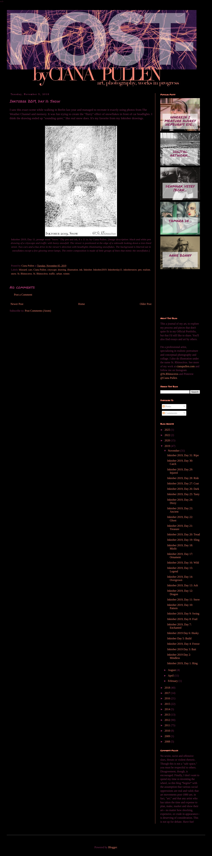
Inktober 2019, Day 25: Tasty (183, 494)
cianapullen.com (185, 366)
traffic (52, 273)
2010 (168, 730)
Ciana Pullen (39, 269)
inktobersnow (130, 269)
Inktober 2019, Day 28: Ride (183, 478)
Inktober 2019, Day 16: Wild (183, 562)
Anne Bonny (180, 255)
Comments (170, 413)
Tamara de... (180, 220)
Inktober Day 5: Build (179, 638)
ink (80, 269)
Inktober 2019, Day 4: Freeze (183, 643)
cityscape (52, 269)
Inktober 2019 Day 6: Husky (183, 633)
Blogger (112, 847)
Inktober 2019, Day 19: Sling (183, 539)
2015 (168, 703)
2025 (168, 429)
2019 (168, 445)
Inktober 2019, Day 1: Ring (182, 663)
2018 (168, 687)
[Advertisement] (177, 293)
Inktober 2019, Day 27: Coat (183, 483)
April (171, 675)
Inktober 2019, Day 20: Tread (183, 534)
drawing (62, 269)
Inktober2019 (100, 269)
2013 (168, 714)
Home (81, 303)
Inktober (88, 269)
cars (30, 269)
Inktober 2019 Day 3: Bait (181, 649)
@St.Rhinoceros (169, 373)
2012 (168, 719)
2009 (168, 736)
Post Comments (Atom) (38, 310)
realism (146, 269)
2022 (168, 435)
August (172, 670)
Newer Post (17, 303)
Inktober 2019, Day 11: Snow (183, 599)
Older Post (146, 303)
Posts (167, 406)
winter (66, 273)
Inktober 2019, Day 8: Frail (182, 619)
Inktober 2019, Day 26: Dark (183, 488)
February (173, 680)
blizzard (23, 269)
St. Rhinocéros (40, 273)
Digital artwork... (180, 153)
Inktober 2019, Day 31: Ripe (183, 455)
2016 (168, 698)
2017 (168, 693)
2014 (168, 709)
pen (140, 269)
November (174, 450)
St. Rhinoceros (24, 273)
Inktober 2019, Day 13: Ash (182, 585)
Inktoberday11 (115, 269)
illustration (72, 269)
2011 (168, 725)
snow (13, 273)
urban (59, 273)
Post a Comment (23, 294)
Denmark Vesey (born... (180, 188)
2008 (168, 741)
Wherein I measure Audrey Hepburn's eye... (180, 121)
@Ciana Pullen (168, 377)
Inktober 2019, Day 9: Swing (183, 613)
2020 (168, 440)
